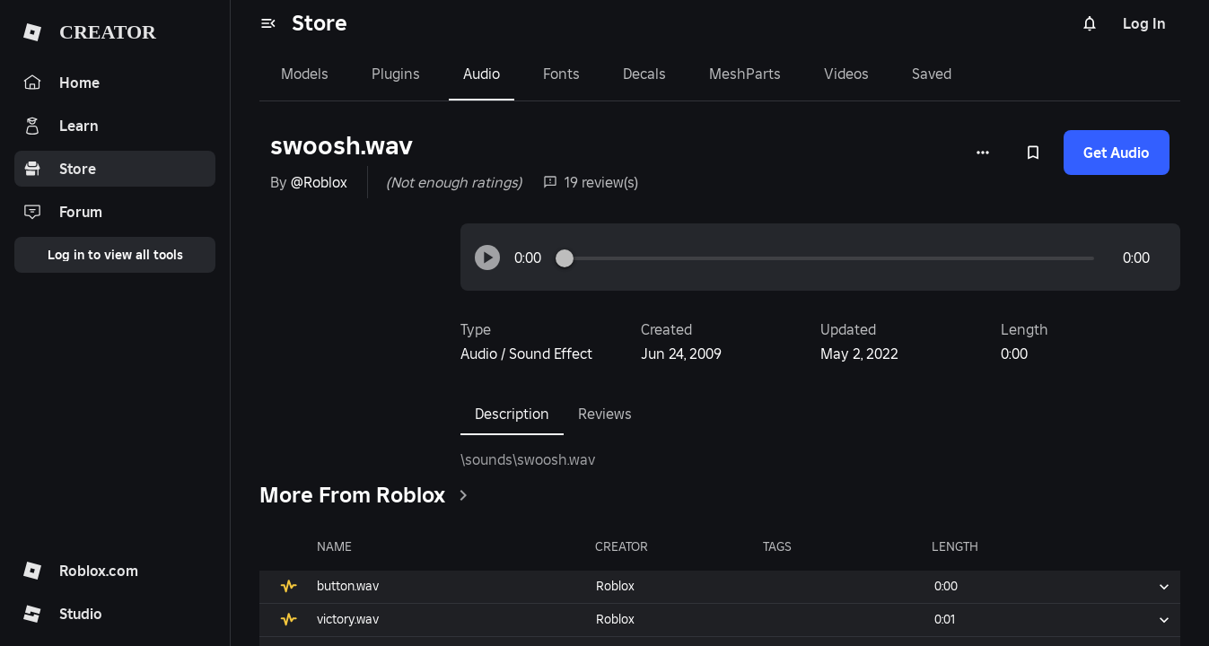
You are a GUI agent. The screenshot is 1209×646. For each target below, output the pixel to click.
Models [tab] (305, 74)
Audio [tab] (481, 74)
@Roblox (319, 182)
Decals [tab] (644, 74)
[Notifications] (1089, 23)
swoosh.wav (341, 146)
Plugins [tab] (396, 74)
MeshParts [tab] (745, 74)
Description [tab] (512, 414)
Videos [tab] (846, 74)
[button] (487, 257)
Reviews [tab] (605, 414)
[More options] (983, 152)
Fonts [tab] (561, 74)
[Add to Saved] (1033, 152)
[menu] (268, 23)
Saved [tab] (931, 74)
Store (319, 23)
